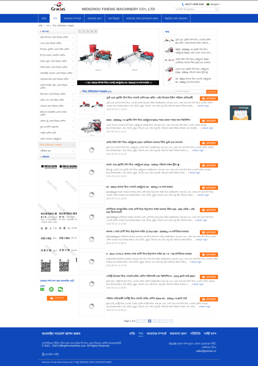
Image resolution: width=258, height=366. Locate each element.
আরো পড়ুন (204, 106)
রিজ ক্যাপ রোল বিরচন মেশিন (52, 94)
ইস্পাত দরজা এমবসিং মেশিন (52, 55)
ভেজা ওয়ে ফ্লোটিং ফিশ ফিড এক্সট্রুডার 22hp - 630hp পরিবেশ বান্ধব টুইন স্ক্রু (192, 71)
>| (171, 321)
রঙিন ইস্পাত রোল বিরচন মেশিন (54, 37)
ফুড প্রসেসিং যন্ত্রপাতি (49, 127)
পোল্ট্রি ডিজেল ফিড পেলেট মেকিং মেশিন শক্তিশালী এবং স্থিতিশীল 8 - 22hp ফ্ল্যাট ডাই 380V (150, 276)
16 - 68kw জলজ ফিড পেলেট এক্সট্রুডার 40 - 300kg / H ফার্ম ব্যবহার (118, 82)
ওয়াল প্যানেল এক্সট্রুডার (50, 139)
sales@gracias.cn (206, 350)
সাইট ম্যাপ (210, 333)
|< (138, 321)
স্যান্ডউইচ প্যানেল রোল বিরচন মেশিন (56, 73)
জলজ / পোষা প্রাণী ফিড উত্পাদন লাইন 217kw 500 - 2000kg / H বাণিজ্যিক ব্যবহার (147, 231)
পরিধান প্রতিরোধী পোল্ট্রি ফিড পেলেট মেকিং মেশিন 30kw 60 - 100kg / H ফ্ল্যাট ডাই (146, 298)
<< (144, 321)
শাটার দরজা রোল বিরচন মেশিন (53, 67)
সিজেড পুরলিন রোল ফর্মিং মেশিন (54, 49)
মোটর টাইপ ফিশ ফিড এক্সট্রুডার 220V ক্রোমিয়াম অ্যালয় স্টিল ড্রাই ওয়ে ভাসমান (192, 61)
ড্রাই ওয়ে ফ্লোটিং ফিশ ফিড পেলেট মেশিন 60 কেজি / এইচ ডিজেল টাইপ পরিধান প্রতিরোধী (193, 41)
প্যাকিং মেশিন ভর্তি (48, 133)
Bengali (214, 4)
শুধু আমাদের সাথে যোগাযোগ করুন (93, 362)
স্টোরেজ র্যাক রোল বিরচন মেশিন (54, 79)
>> (165, 321)
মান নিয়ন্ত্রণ (114, 18)
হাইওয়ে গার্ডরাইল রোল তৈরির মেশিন (53, 113)
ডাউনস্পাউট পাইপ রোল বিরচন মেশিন (53, 86)
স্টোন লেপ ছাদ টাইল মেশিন (52, 100)
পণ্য (55, 18)
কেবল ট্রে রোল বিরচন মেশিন (52, 121)
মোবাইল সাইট (50, 354)
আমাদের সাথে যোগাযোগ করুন (142, 18)
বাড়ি (44, 18)
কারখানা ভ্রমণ (95, 18)
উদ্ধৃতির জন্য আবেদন (176, 18)
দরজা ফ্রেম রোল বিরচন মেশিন (53, 61)
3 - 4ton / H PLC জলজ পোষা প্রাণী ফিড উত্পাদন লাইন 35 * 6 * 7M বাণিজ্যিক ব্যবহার (149, 253)
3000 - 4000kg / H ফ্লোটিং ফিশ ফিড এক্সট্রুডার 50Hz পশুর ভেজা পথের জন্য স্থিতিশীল (192, 51)
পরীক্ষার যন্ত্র (45, 151)
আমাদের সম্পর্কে (72, 18)
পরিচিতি (195, 333)
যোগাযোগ (211, 98)
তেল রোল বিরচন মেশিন (50, 43)
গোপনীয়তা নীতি (50, 343)
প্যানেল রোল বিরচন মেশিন (51, 106)
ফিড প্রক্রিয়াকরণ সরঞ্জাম (50, 145)
